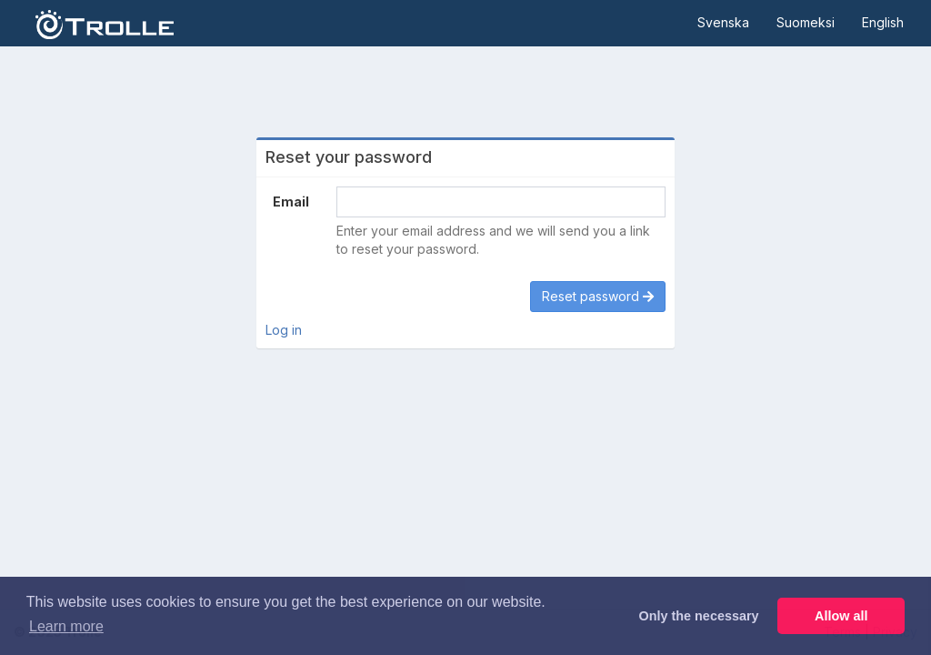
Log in (283, 330)
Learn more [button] (66, 626)
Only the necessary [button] (699, 616)
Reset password (598, 296)
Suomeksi (805, 22)
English (883, 22)
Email (291, 201)
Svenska (723, 22)
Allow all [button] (841, 616)
